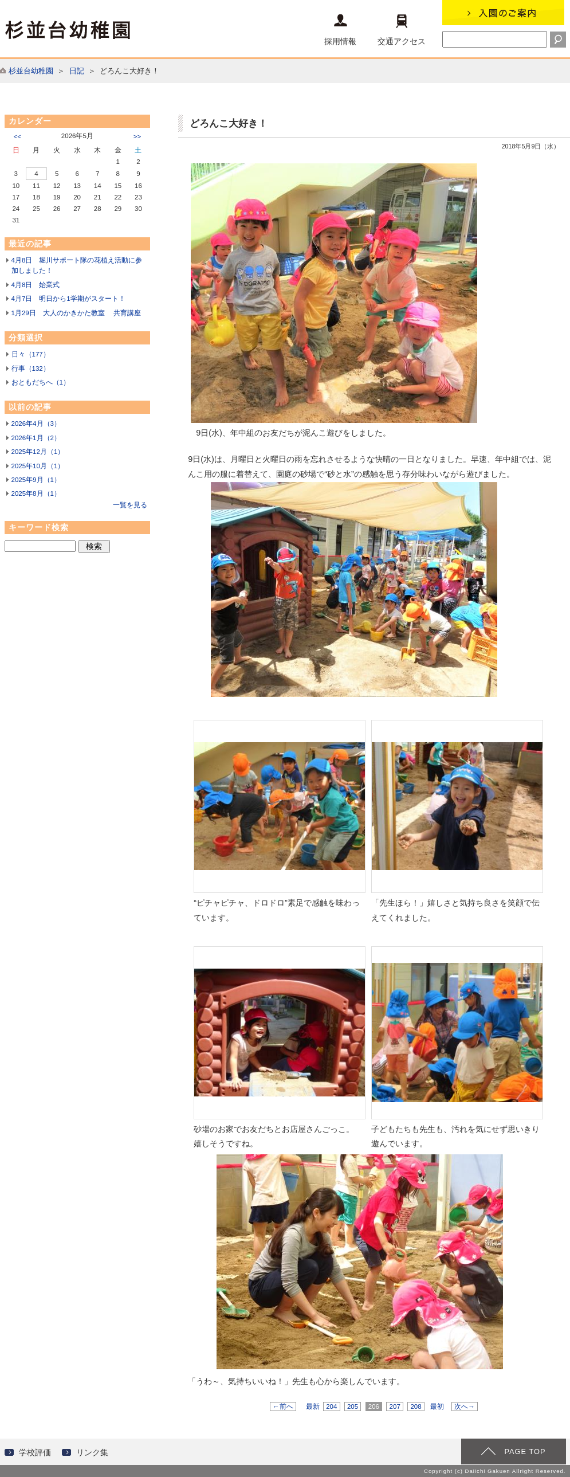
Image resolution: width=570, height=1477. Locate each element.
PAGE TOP (524, 1451)
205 (352, 1406)
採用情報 (340, 30)
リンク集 (92, 1452)
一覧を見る (130, 505)
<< (17, 136)
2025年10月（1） (38, 466)
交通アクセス (402, 30)
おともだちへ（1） (40, 382)
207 (394, 1406)
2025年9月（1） (36, 479)
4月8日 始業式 (35, 284)
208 (415, 1406)
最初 (437, 1406)
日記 (76, 70)
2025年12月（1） (38, 451)
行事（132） (30, 368)
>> (137, 136)
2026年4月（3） (36, 423)
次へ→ (465, 1406)
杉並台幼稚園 (31, 70)
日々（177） (30, 354)
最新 (313, 1406)
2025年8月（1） (36, 493)
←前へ (283, 1406)
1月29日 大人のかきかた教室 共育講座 (76, 312)
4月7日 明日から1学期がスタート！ (68, 298)
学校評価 (35, 1452)
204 (331, 1406)
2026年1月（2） (36, 437)
